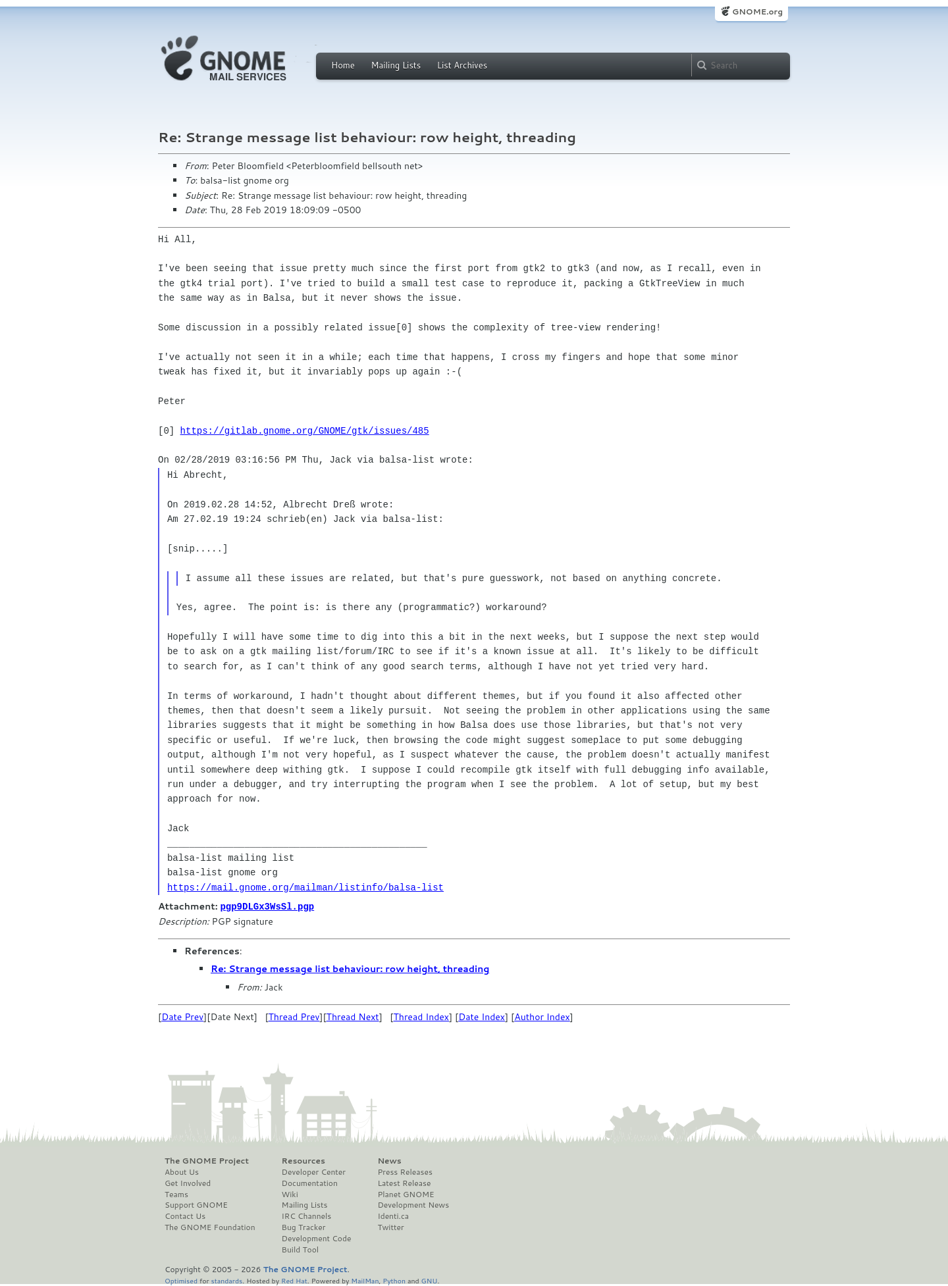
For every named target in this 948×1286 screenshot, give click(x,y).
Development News (413, 1204)
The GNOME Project (207, 1160)
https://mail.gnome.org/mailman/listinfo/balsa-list (305, 887)
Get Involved (188, 1182)
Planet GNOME (405, 1194)
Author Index (541, 1016)
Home (343, 65)
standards (226, 1280)
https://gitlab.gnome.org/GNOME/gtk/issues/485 (304, 430)
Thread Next (353, 1016)
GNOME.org (757, 11)
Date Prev (182, 1016)
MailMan (365, 1280)
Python (394, 1280)
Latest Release (404, 1182)
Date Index (481, 1016)
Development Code (317, 1238)
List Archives (462, 65)
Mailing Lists (396, 65)
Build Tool (300, 1249)
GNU (429, 1280)
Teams (176, 1194)
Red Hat (294, 1280)
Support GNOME (196, 1204)
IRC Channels (307, 1215)
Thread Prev (294, 1016)
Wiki (290, 1194)
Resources (303, 1160)
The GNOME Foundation (210, 1227)
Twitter (390, 1227)
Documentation (310, 1182)
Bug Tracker (304, 1227)
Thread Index (421, 1016)
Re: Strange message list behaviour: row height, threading (350, 968)
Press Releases (404, 1171)
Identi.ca (393, 1215)
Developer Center (314, 1171)
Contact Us (185, 1215)
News (389, 1160)
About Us (182, 1171)
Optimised (181, 1280)
